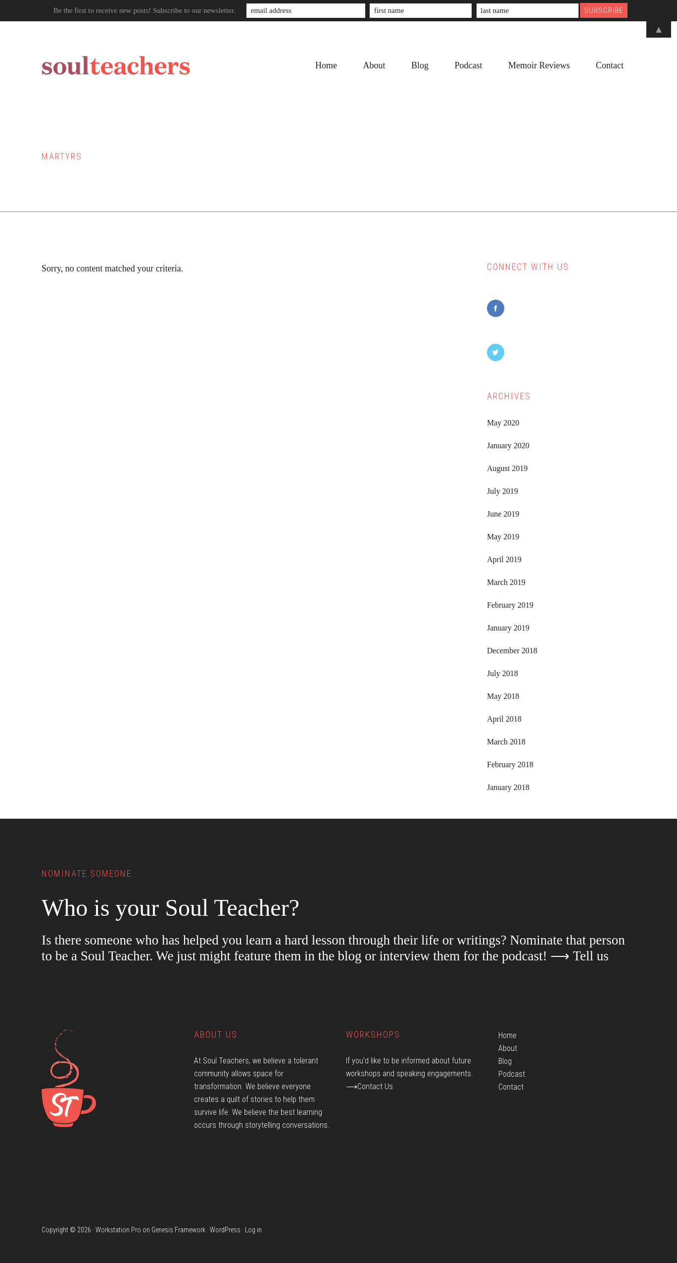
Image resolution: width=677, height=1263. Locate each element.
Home (507, 1035)
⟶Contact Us (369, 1086)
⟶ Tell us (579, 955)
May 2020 (503, 423)
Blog (505, 1061)
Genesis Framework (178, 1230)
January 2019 (508, 628)
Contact (511, 1087)
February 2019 (510, 605)
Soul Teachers (116, 66)
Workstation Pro (118, 1230)
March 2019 (506, 582)
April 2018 (504, 719)
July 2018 (502, 673)
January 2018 (508, 787)
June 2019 (503, 514)
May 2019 (503, 536)
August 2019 (507, 468)
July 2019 (502, 491)
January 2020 (508, 445)
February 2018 (510, 764)
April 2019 (504, 559)
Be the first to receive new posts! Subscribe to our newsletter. (144, 10)
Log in (253, 1230)
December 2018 (512, 650)
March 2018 (506, 741)
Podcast (511, 1074)
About (507, 1048)
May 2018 (503, 696)
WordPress (225, 1230)
